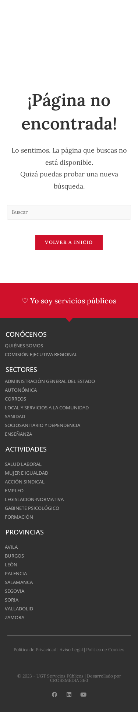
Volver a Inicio (69, 242)
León (11, 564)
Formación (19, 517)
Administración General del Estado (50, 381)
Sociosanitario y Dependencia (42, 425)
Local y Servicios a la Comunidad (47, 407)
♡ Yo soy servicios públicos (69, 300)
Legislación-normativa (34, 499)
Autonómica (21, 390)
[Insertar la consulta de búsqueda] (69, 212)
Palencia (16, 573)
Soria (11, 599)
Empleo (14, 490)
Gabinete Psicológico (32, 508)
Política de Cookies (105, 649)
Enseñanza (18, 434)
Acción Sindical (25, 481)
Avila (11, 547)
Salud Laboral (23, 464)
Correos (15, 398)
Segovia (14, 591)
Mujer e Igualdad (26, 473)
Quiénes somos (24, 345)
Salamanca (19, 582)
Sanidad (15, 416)
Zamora (14, 617)
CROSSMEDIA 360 (69, 680)
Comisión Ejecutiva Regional (41, 354)
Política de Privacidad (35, 649)
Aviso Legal (71, 649)
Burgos (14, 555)
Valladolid (19, 608)
